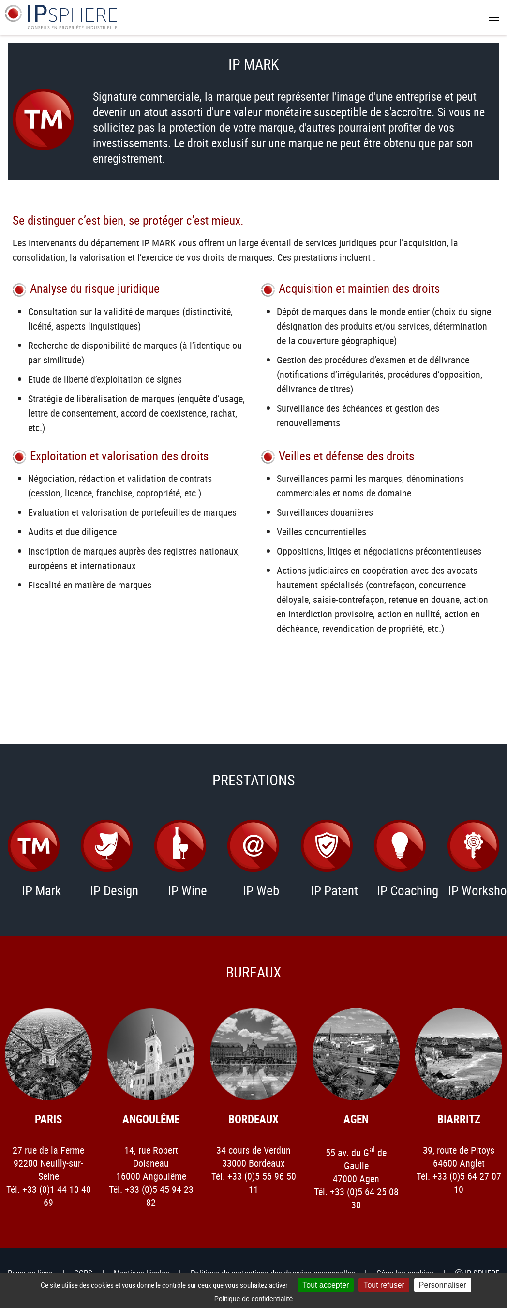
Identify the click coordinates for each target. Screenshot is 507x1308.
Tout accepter (325, 1285)
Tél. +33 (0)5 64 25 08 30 (356, 1198)
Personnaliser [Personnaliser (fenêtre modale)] (442, 1285)
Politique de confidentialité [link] (253, 1299)
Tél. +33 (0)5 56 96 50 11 (253, 1183)
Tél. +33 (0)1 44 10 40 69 (48, 1196)
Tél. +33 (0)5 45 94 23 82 (151, 1196)
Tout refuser (383, 1285)
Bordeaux (253, 1119)
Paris (48, 1119)
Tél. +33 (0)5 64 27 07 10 (459, 1183)
